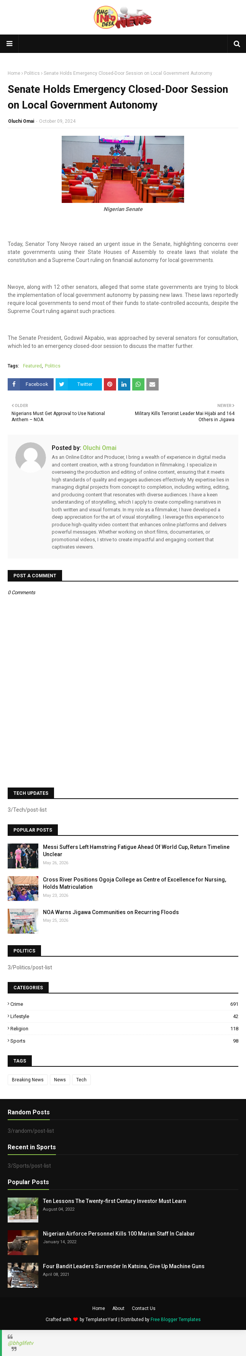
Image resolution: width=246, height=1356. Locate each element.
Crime (124, 1004)
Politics (32, 73)
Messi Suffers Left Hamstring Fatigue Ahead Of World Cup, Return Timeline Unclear (136, 851)
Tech (81, 1079)
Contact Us (144, 1308)
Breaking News (28, 1079)
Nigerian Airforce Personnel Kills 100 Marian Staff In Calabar (119, 1234)
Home (14, 73)
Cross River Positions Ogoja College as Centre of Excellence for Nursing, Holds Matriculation (134, 883)
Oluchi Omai (21, 121)
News (60, 1079)
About (118, 1308)
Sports (124, 1041)
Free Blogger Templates (176, 1319)
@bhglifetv (20, 1343)
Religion (124, 1028)
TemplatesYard (101, 1319)
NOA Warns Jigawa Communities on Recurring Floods (111, 912)
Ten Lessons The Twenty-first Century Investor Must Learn (114, 1201)
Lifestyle (124, 1016)
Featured (32, 366)
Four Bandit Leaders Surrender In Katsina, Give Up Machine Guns (124, 1266)
